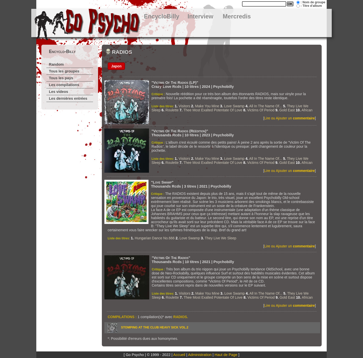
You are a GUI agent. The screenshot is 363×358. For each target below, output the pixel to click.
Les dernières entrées (68, 98)
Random (56, 64)
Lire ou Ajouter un (289, 118)
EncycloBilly (161, 16)
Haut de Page (226, 355)
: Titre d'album (311, 6)
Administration (199, 355)
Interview (200, 16)
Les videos (58, 92)
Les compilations (64, 85)
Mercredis (237, 16)
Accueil (179, 355)
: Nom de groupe (312, 2)
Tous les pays (61, 78)
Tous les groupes (64, 71)
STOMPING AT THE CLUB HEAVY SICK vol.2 (154, 327)
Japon (116, 66)
